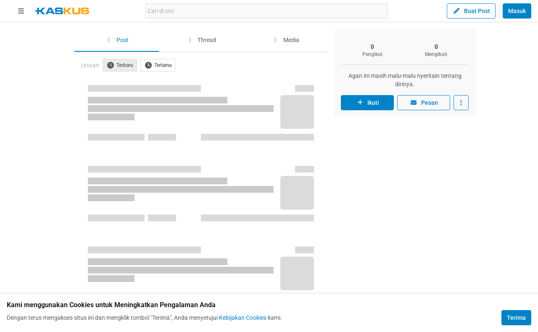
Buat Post (471, 11)
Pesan (423, 102)
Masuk (517, 11)
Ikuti (367, 102)
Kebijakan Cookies (242, 317)
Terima (516, 317)
